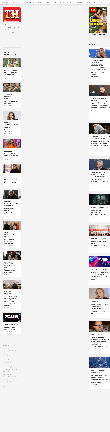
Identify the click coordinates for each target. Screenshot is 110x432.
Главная (5, 2)
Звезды (49, 2)
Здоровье (79, 2)
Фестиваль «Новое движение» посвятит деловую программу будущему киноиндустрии (100, 242)
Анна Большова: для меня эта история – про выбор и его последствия (11, 179)
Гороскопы (90, 2)
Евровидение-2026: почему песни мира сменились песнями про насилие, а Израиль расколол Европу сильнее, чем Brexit (100, 274)
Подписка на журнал (98, 34)
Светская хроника (26, 2)
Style (62, 2)
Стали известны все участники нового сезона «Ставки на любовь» (11, 72)
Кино (14, 2)
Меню (107, 2)
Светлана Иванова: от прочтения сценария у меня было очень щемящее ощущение (11, 238)
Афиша (70, 2)
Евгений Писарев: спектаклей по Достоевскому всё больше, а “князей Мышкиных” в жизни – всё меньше (10, 298)
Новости (40, 2)
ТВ (56, 2)
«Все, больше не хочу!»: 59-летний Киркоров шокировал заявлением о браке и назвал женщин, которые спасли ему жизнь (100, 178)
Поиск (102, 2)
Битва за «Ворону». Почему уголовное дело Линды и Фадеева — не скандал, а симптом (100, 211)
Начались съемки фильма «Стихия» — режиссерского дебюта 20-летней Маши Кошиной (11, 267)
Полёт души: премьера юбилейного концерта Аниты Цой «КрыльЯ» (11, 153)
